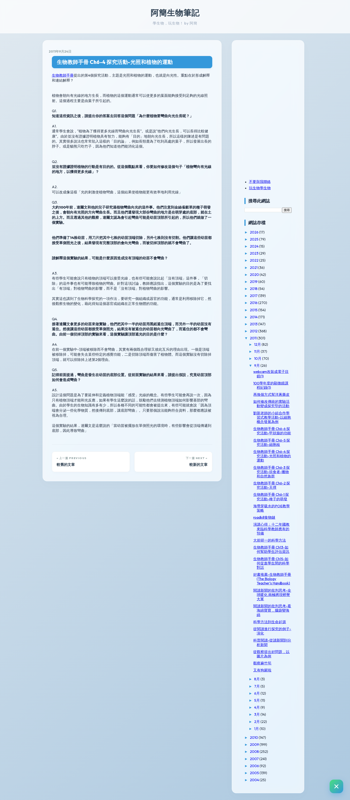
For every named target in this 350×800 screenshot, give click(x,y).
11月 (257, 351)
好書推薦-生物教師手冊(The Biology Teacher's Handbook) (272, 578)
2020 (255, 274)
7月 (257, 686)
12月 (258, 344)
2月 (257, 721)
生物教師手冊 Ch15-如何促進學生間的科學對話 (271, 563)
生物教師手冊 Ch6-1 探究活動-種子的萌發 (271, 496)
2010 (254, 737)
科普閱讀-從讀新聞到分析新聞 (272, 642)
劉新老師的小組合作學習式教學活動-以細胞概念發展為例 (272, 417)
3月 (257, 714)
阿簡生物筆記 (175, 13)
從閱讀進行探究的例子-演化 (272, 631)
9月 (257, 365)
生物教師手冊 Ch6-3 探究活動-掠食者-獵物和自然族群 (271, 471)
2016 (254, 302)
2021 (254, 267)
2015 (254, 310)
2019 (254, 281)
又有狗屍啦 (262, 670)
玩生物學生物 (260, 188)
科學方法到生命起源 (269, 622)
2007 (254, 758)
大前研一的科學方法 (269, 540)
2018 (254, 288)
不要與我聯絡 (260, 181)
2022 (254, 260)
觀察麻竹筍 (262, 663)
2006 (255, 766)
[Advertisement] (272, 77)
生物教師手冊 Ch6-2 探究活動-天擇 (271, 485)
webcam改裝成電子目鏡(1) (271, 373)
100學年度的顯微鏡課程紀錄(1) (270, 385)
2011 (253, 338)
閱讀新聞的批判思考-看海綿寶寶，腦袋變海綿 (272, 610)
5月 (257, 700)
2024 (254, 246)
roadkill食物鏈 (264, 517)
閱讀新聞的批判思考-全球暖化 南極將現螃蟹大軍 (272, 594)
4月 (257, 707)
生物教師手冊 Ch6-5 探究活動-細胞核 (271, 442)
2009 (255, 744)
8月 (257, 679)
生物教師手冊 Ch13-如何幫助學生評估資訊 (271, 549)
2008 (255, 751)
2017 (254, 295)
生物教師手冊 (63, 75)
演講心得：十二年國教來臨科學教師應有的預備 (271, 528)
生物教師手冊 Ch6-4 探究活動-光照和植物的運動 (115, 62)
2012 (254, 331)
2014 (254, 317)
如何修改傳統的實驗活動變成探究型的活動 (271, 403)
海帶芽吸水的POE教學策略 (271, 508)
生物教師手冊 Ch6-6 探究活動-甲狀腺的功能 (272, 430)
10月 (258, 358)
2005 (255, 773)
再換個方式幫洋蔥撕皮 (271, 394)
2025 (254, 239)
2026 (254, 232)
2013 (254, 324)
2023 (254, 253)
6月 (257, 693)
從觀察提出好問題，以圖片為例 (271, 653)
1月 (257, 728)
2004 (255, 780)
